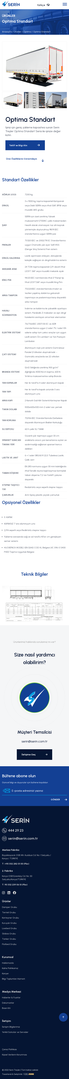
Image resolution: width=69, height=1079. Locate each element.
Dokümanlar (8, 1003)
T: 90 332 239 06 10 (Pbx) (15, 884)
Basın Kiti (6, 1008)
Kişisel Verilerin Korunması (14, 1054)
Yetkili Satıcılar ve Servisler (15, 1032)
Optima (26, 31)
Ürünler (16, 31)
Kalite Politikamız (10, 968)
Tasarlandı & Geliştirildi (18, 1074)
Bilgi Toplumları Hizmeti (13, 979)
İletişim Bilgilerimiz (11, 1027)
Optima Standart (41, 31)
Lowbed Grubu (9, 928)
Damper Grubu (9, 907)
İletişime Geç (34, 754)
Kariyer (5, 973)
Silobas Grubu (9, 933)
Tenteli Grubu (9, 912)
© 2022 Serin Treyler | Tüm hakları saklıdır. (20, 1070)
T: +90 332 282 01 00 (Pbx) (15, 863)
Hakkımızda (8, 963)
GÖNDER (59, 799)
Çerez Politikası (9, 1049)
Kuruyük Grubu (9, 923)
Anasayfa (7, 31)
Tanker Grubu (9, 939)
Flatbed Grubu (9, 944)
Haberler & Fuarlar (11, 997)
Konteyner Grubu (10, 917)
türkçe (43, 5)
